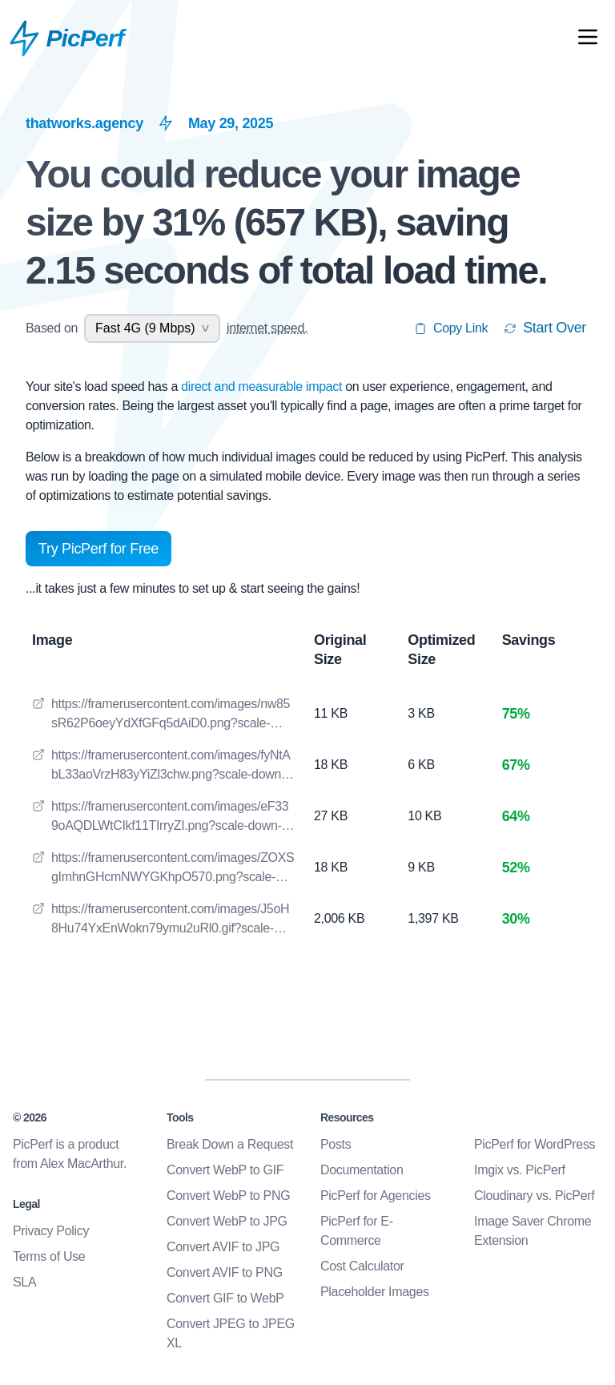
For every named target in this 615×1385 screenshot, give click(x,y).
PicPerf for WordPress (534, 1144)
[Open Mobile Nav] (587, 40)
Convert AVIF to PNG (225, 1272)
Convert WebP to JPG (227, 1221)
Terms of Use (49, 1256)
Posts (335, 1144)
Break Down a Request (230, 1144)
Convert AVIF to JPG (223, 1247)
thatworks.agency (84, 123)
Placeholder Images (374, 1291)
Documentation (361, 1170)
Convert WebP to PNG (228, 1195)
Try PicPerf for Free (98, 549)
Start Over (545, 328)
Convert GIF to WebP (225, 1298)
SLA (24, 1282)
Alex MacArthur (81, 1163)
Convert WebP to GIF (225, 1170)
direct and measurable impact (263, 386)
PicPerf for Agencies (375, 1195)
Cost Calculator (362, 1266)
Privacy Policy (51, 1231)
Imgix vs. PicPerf (519, 1170)
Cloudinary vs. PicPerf (534, 1195)
